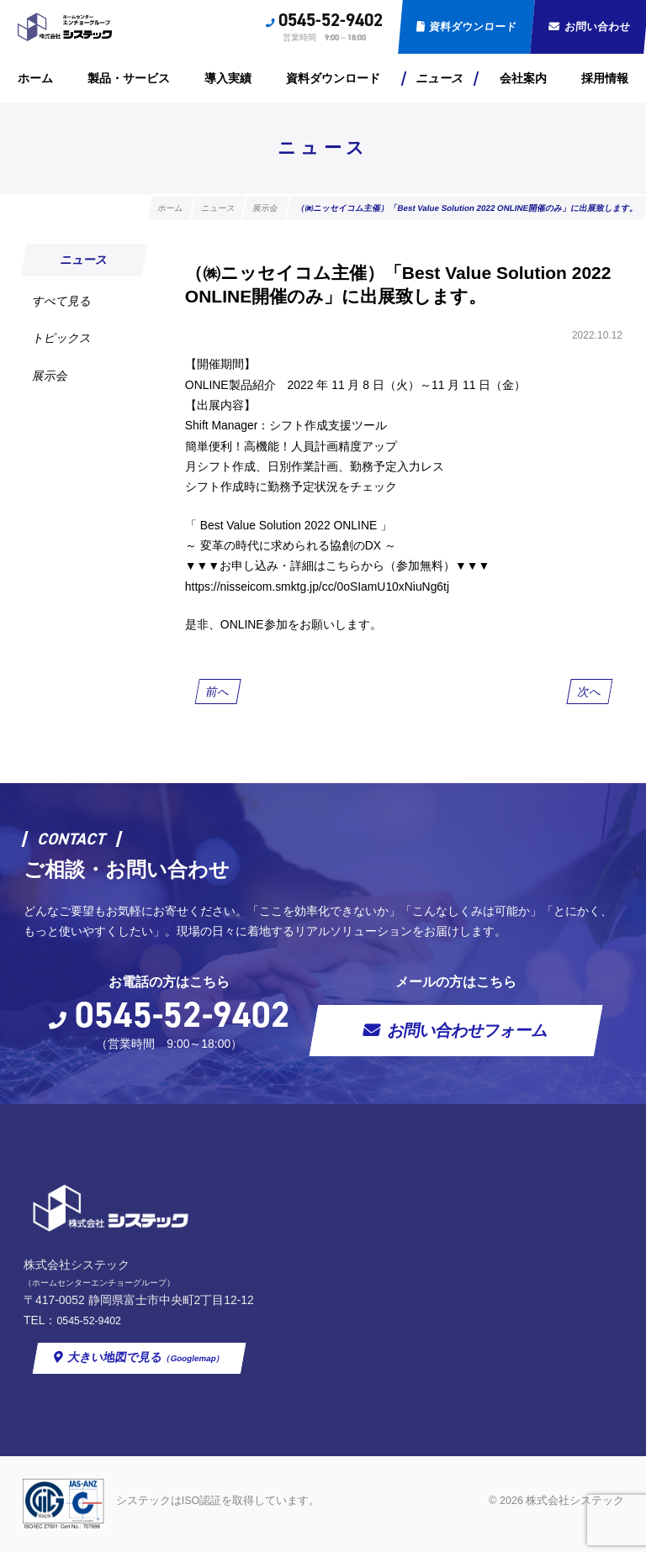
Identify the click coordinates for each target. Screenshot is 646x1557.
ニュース (440, 78)
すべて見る (62, 301)
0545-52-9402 (330, 20)
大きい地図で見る (330, 1363)
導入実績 (228, 78)
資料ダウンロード (472, 27)
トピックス (62, 338)
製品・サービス (128, 78)
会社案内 (523, 78)
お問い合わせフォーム (468, 1033)
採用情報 (604, 78)
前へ (217, 693)
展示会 (50, 375)
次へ (590, 693)
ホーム (35, 78)
